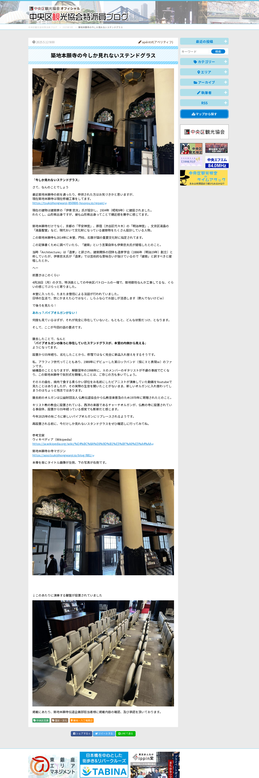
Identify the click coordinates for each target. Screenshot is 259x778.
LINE (125, 733)
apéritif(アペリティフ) (155, 42)
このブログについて (77, 773)
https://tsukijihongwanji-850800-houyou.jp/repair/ (68, 203)
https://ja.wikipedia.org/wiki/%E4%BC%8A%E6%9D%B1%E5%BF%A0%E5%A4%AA (91, 443)
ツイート (104, 733)
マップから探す (204, 114)
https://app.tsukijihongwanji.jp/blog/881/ (62, 455)
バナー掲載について (43, 773)
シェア (81, 733)
